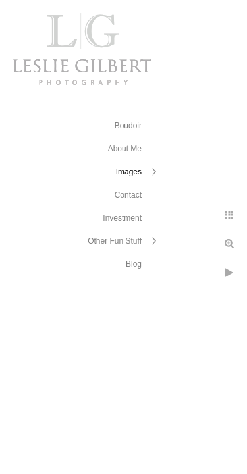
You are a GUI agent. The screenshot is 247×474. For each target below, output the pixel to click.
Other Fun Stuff (115, 241)
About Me (125, 148)
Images (129, 171)
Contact (128, 194)
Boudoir (128, 125)
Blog (134, 264)
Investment (122, 218)
